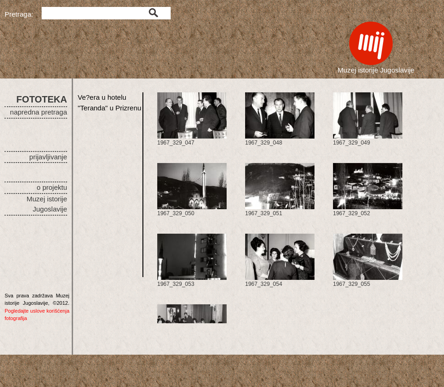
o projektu (52, 187)
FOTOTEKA (41, 99)
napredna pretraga (38, 112)
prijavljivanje (48, 157)
